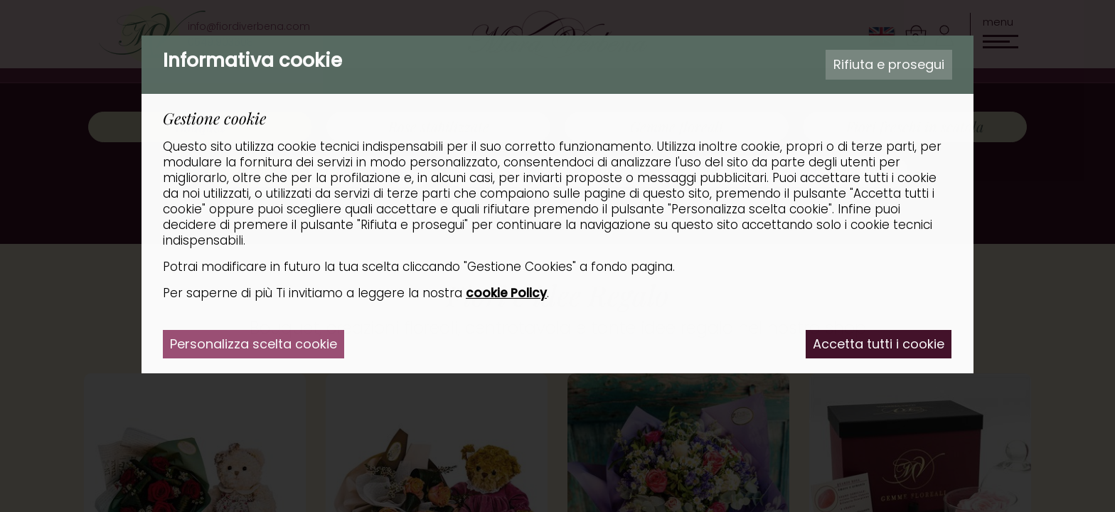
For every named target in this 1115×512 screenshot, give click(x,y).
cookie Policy (506, 293)
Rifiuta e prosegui (888, 64)
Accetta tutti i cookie (878, 344)
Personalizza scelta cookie (253, 344)
